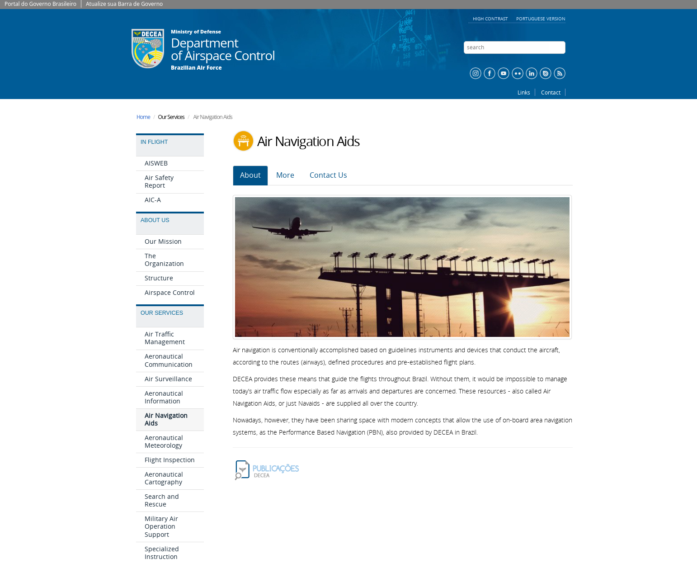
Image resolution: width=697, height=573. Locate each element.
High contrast (491, 18)
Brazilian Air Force (196, 68)
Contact (550, 92)
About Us (155, 220)
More (285, 175)
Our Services (162, 313)
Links (524, 92)
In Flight (154, 142)
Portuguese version (540, 18)
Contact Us (328, 175)
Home (143, 117)
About (250, 175)
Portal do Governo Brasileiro (40, 4)
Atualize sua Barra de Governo (124, 4)
